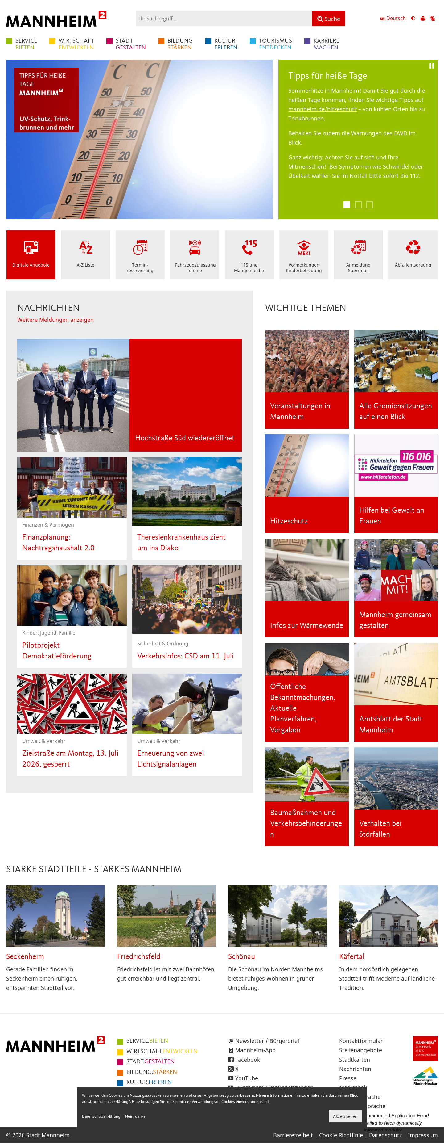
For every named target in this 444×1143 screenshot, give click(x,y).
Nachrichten (355, 1069)
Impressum (423, 1135)
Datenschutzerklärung (101, 1116)
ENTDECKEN (275, 44)
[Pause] (431, 65)
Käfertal (351, 957)
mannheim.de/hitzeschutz (322, 109)
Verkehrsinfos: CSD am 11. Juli (185, 656)
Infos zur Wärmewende (306, 626)
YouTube (246, 1078)
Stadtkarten (354, 1059)
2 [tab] (358, 205)
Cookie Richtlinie (341, 1135)
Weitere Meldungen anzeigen (55, 319)
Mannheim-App (255, 1050)
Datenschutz (385, 1135)
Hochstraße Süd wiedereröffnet (185, 438)
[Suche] (328, 18)
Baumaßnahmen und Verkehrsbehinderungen (306, 823)
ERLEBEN (225, 44)
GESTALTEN (131, 44)
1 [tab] (347, 205)
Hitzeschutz (289, 521)
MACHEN (326, 44)
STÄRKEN (180, 44)
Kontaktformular (361, 1040)
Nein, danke (135, 1116)
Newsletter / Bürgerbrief (267, 1040)
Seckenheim (25, 957)
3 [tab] (369, 205)
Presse (347, 1078)
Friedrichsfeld (138, 957)
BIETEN (26, 44)
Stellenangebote (360, 1050)
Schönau (241, 957)
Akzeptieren (345, 1116)
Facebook (247, 1059)
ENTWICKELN (76, 44)
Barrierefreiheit (293, 1135)
